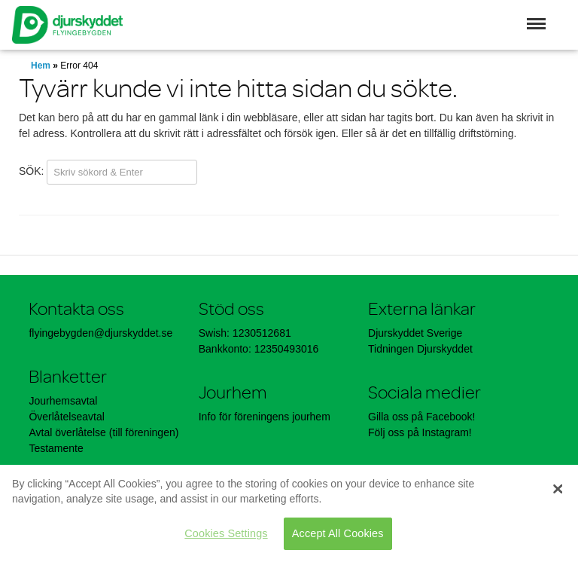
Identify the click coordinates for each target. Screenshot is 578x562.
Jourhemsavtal (63, 401)
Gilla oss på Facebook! (421, 417)
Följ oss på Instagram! (420, 432)
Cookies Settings (225, 533)
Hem (40, 65)
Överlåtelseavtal (66, 417)
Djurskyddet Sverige (415, 333)
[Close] (557, 489)
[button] (536, 23)
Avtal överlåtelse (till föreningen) (103, 432)
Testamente (56, 448)
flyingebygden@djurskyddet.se (100, 333)
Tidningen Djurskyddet (420, 349)
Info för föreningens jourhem (266, 417)
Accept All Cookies (338, 533)
